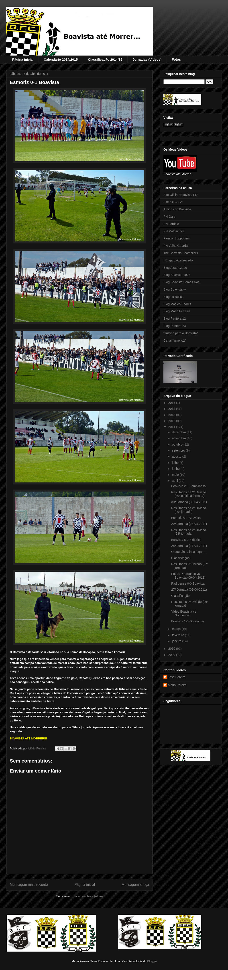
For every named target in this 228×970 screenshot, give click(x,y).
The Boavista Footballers (180, 253)
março (176, 629)
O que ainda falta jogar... (188, 552)
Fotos (176, 59)
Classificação (180, 558)
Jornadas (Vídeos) (146, 59)
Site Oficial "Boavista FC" (180, 195)
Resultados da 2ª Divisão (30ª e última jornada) (188, 494)
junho (176, 468)
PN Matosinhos (174, 231)
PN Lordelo (171, 224)
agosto (177, 456)
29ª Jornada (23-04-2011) (189, 524)
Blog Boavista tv (174, 289)
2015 (172, 402)
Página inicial (23, 59)
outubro (177, 444)
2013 (172, 415)
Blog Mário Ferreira (176, 311)
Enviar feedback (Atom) (88, 896)
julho (175, 462)
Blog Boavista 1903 (176, 275)
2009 (172, 655)
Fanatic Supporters (176, 238)
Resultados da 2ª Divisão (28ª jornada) (188, 532)
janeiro (177, 641)
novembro (179, 438)
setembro (179, 450)
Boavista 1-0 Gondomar (187, 621)
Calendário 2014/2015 (61, 59)
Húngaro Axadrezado (178, 260)
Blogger (152, 961)
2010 (172, 648)
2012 (172, 421)
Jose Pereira (176, 677)
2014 (172, 408)
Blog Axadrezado (175, 267)
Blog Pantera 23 (174, 326)
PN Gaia (169, 216)
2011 (172, 427)
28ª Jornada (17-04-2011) (189, 546)
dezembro (179, 432)
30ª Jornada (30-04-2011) (189, 502)
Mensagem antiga (135, 884)
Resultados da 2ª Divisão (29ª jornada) (188, 510)
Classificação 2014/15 (105, 59)
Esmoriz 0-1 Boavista (186, 518)
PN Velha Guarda (175, 245)
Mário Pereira (177, 685)
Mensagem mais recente (29, 884)
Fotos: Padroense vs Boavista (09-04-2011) (188, 575)
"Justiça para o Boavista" (180, 333)
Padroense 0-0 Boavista (187, 583)
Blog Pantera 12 (174, 318)
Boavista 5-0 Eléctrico (186, 540)
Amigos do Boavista (177, 209)
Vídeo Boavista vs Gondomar (183, 613)
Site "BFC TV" (173, 202)
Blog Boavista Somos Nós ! (182, 282)
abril (175, 480)
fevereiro (178, 635)
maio (175, 474)
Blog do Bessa (173, 297)
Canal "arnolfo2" (174, 340)
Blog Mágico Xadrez (177, 304)
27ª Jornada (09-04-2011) (189, 589)
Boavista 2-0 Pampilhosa (188, 486)
